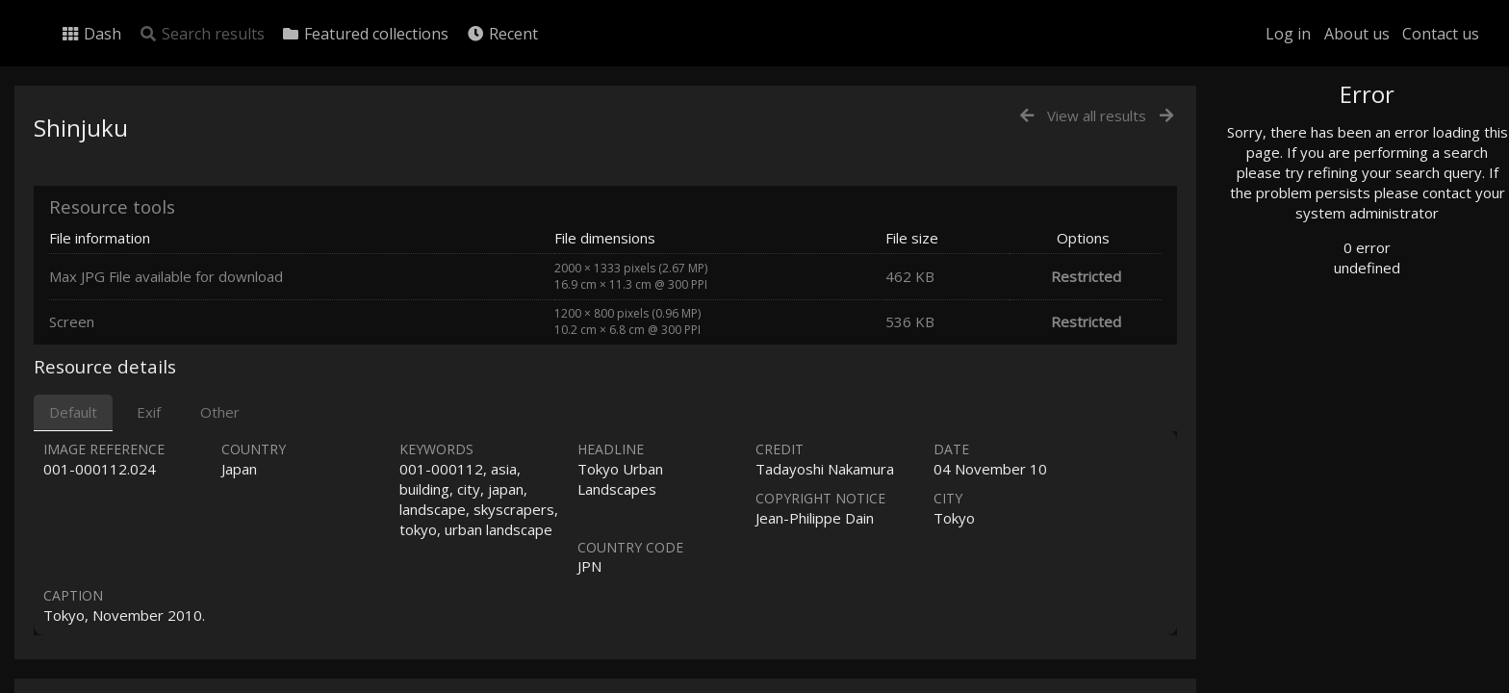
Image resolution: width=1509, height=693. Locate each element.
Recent (502, 33)
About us (1357, 33)
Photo (1283, 137)
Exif (149, 412)
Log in (1288, 33)
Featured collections (364, 33)
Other (220, 412)
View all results (1096, 115)
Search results (202, 33)
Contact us (1440, 33)
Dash (91, 33)
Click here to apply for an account (1349, 682)
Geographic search (1320, 370)
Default (73, 412)
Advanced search (1314, 391)
